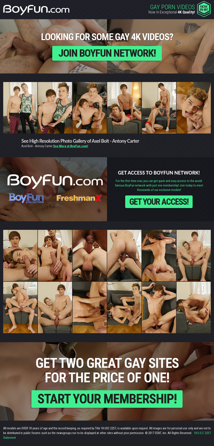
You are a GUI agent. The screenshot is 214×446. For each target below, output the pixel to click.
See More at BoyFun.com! (70, 146)
